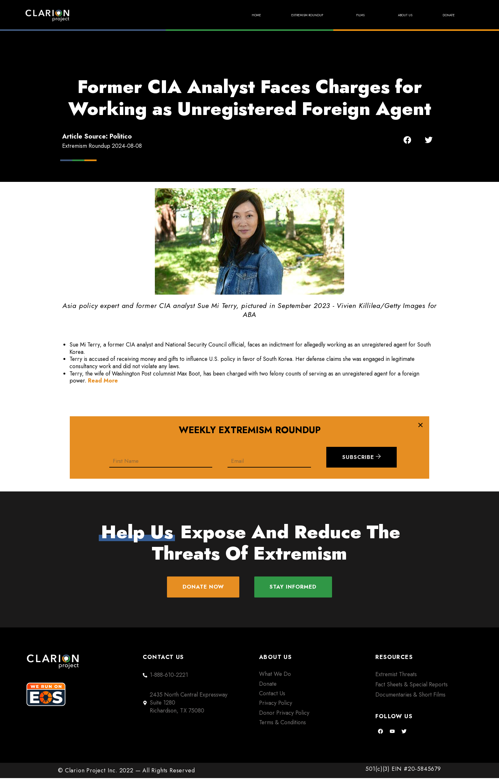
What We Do (275, 676)
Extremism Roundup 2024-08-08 (102, 146)
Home (200, 15)
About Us (389, 15)
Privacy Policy (275, 705)
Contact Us (272, 695)
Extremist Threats (396, 676)
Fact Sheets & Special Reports (411, 686)
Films (337, 15)
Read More (103, 380)
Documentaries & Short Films (410, 696)
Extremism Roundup (269, 15)
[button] (407, 140)
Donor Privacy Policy (284, 715)
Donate (444, 15)
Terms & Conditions (282, 724)
